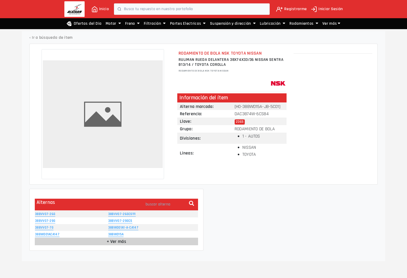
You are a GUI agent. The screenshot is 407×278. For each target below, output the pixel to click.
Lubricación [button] (272, 23)
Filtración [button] (155, 23)
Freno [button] (132, 23)
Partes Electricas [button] (188, 23)
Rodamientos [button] (303, 23)
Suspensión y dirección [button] (233, 23)
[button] (331, 23)
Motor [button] (113, 23)
